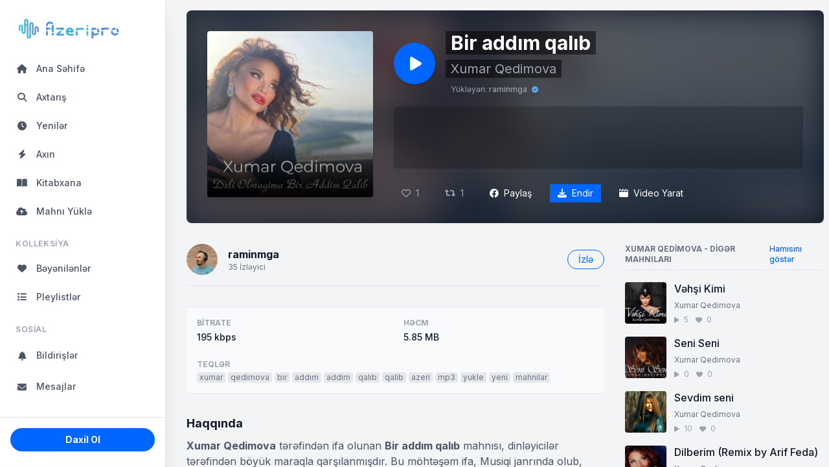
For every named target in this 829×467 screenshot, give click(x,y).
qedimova (250, 377)
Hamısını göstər (785, 254)
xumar (211, 377)
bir (282, 377)
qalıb (367, 377)
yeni (500, 377)
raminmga (508, 89)
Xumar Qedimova (503, 69)
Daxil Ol (82, 439)
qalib (394, 377)
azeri (420, 377)
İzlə (585, 259)
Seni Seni (697, 343)
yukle (473, 377)
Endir (575, 192)
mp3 (446, 377)
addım (307, 377)
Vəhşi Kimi (699, 288)
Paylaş (511, 192)
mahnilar (531, 377)
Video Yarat (651, 192)
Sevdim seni (704, 397)
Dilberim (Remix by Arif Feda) (746, 452)
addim (338, 377)
